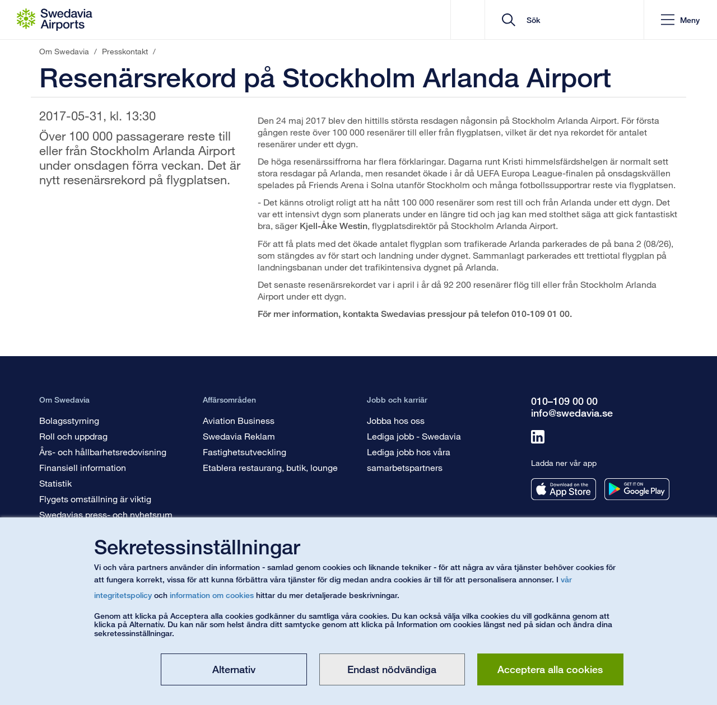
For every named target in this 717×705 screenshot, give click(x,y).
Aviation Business (238, 420)
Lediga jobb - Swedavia (414, 436)
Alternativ (233, 669)
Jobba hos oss (396, 420)
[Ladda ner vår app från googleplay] (636, 489)
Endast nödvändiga (391, 669)
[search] (568, 19)
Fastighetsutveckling (244, 451)
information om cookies (212, 595)
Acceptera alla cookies (550, 669)
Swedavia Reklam (239, 436)
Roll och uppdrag (73, 436)
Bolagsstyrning (69, 420)
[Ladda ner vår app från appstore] (563, 489)
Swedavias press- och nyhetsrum (106, 514)
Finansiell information (82, 467)
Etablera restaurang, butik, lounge (270, 467)
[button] (680, 20)
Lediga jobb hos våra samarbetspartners (408, 459)
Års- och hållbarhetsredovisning (102, 451)
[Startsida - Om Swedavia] (54, 19)
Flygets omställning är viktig (95, 498)
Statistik (55, 483)
